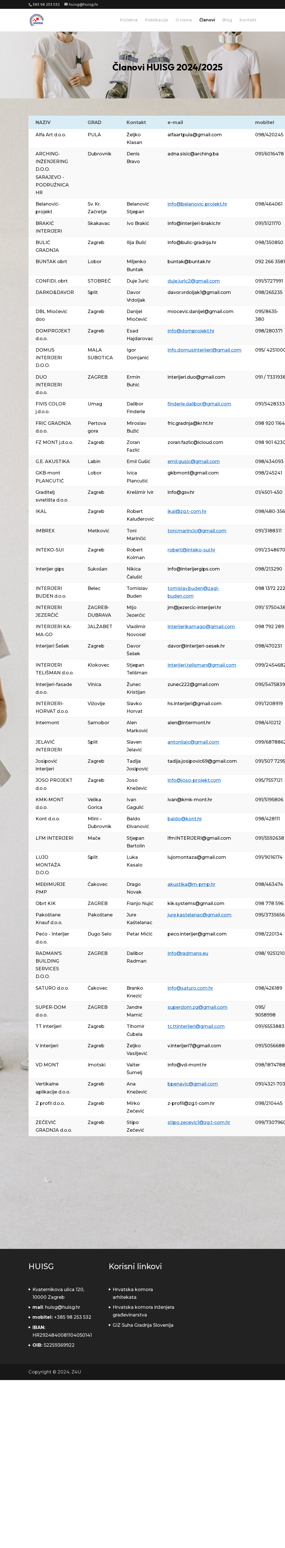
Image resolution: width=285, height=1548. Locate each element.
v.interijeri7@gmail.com (194, 1045)
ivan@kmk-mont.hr (190, 799)
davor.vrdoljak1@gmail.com (199, 292)
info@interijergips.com (194, 569)
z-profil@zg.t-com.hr (191, 1103)
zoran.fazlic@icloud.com (195, 442)
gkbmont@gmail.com (193, 473)
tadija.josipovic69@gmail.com (202, 761)
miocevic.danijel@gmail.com (201, 311)
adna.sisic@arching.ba (193, 154)
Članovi (207, 20)
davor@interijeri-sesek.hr (196, 646)
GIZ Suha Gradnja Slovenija (143, 1325)
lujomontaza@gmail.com (197, 857)
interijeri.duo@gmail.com (196, 377)
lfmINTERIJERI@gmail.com (199, 838)
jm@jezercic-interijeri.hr (194, 607)
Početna (129, 20)
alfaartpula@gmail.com (195, 134)
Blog (227, 20)
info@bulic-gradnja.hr (192, 242)
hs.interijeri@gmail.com (195, 703)
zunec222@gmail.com (193, 684)
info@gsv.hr (181, 492)
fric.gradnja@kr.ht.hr (190, 423)
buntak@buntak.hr (189, 261)
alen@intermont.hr (189, 722)
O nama (183, 20)
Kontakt (248, 20)
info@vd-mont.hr (187, 1065)
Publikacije (156, 20)
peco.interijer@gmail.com (197, 934)
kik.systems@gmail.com (196, 903)
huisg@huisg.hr (62, 1307)
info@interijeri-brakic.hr (194, 223)
